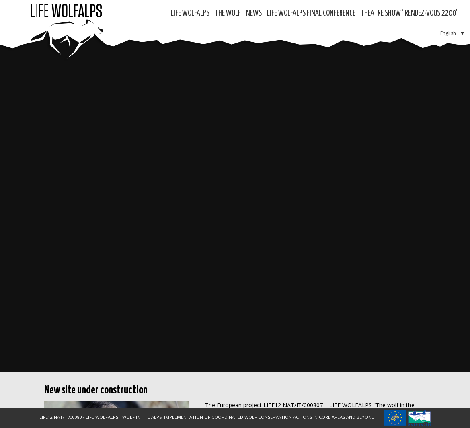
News (254, 13)
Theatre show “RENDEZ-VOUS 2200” (410, 13)
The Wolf (228, 13)
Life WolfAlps (190, 13)
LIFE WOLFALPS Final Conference (311, 13)
